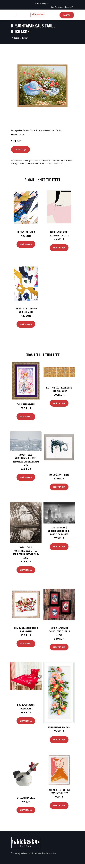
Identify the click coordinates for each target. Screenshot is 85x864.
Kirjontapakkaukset (45, 130)
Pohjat (26, 130)
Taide (16, 38)
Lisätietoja (20, 149)
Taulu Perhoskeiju (26, 404)
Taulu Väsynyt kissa (59, 474)
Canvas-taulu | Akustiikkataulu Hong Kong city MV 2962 (59, 531)
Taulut (25, 38)
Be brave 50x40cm (26, 231)
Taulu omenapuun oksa (59, 727)
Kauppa (66, 15)
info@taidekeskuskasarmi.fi (62, 7)
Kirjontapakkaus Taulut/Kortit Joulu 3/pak (59, 631)
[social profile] (51, 3)
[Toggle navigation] (14, 14)
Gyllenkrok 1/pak (26, 797)
